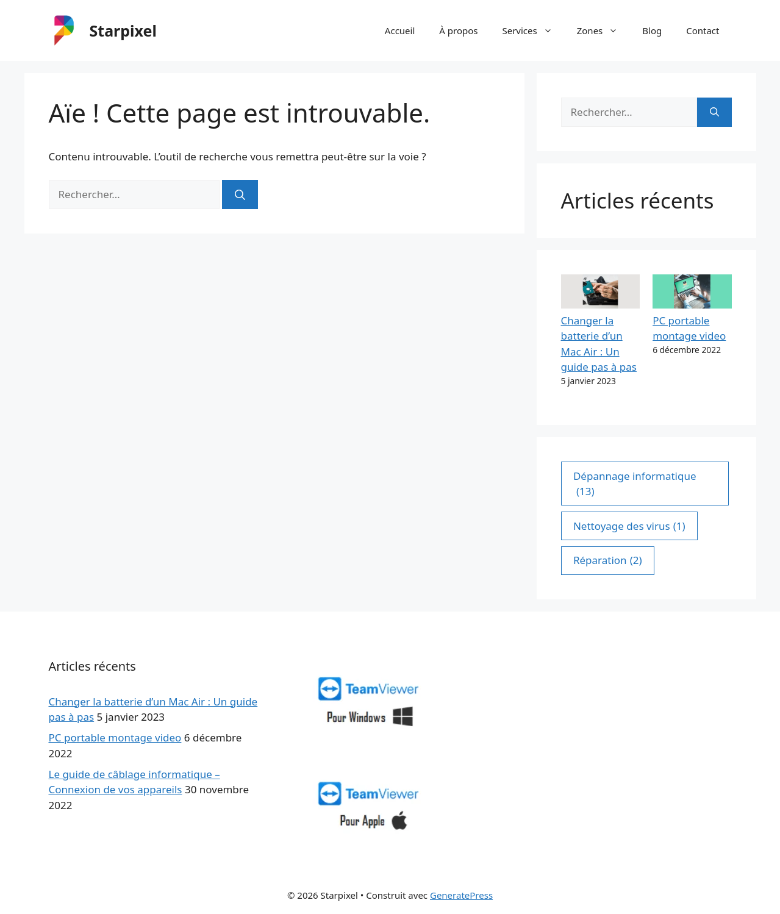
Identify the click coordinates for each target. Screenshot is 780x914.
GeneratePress (461, 895)
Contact (702, 30)
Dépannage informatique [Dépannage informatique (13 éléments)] (634, 484)
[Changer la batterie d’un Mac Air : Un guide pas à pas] (600, 293)
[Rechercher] (240, 194)
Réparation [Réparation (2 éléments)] (607, 560)
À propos (458, 30)
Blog (652, 30)
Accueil (400, 30)
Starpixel (123, 30)
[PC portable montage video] (692, 293)
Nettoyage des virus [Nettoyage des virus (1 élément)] (629, 526)
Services (533, 30)
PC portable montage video (115, 737)
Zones (604, 30)
